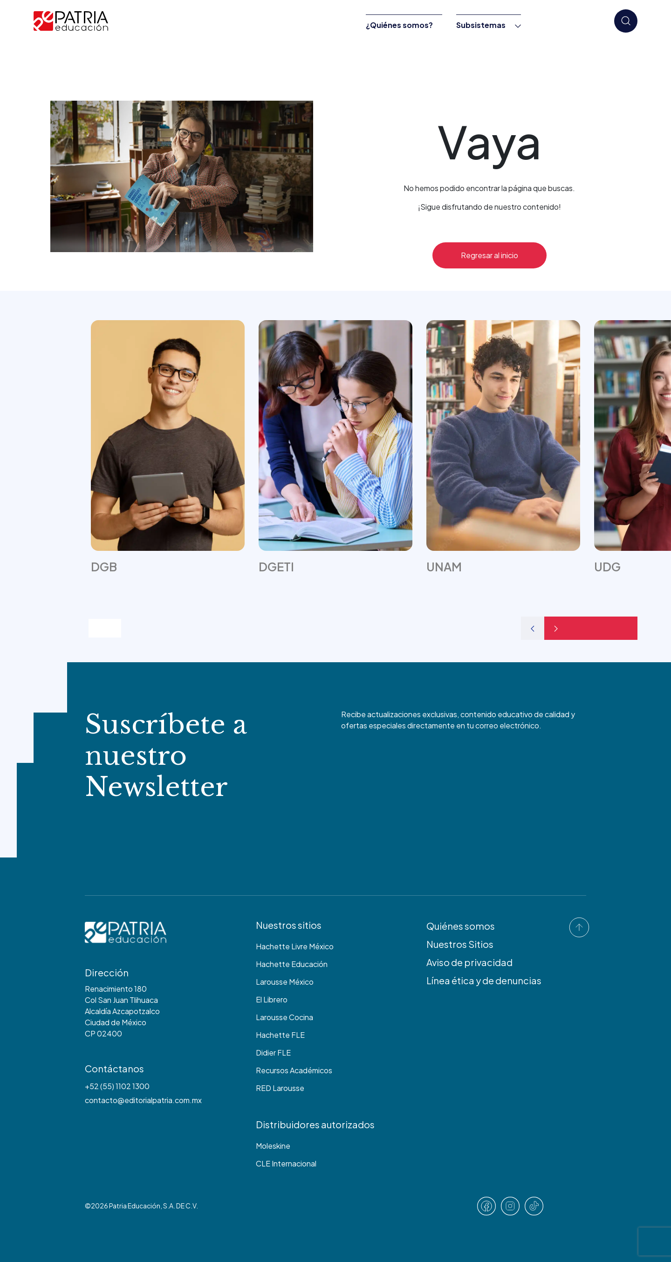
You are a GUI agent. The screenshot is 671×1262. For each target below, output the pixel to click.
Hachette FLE (280, 1035)
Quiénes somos (460, 926)
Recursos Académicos (294, 1070)
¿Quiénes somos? (399, 25)
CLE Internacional (286, 1163)
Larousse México (285, 982)
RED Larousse (280, 1088)
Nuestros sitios (289, 925)
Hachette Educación (292, 964)
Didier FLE (273, 1052)
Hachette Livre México (295, 946)
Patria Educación (134, 1205)
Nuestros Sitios (459, 944)
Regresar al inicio (489, 255)
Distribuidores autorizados (315, 1124)
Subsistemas (481, 25)
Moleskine (273, 1146)
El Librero (272, 999)
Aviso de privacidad (469, 962)
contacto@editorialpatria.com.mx (143, 1100)
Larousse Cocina (284, 1017)
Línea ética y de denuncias (483, 980)
